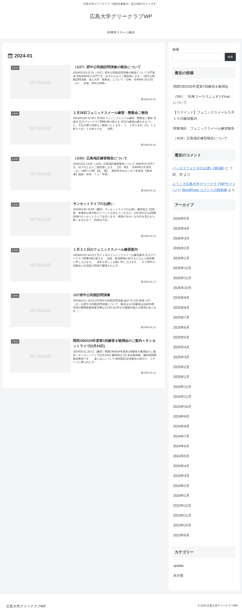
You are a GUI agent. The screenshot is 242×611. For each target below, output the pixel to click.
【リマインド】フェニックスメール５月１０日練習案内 (203, 115)
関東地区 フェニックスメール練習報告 (203, 128)
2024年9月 (181, 416)
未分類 (178, 575)
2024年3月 (181, 476)
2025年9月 (181, 298)
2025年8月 (181, 308)
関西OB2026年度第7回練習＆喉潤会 (200, 86)
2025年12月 (182, 268)
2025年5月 (181, 337)
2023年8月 (181, 535)
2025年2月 (181, 367)
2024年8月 (181, 426)
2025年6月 (181, 327)
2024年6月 (181, 446)
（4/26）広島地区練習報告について (200, 138)
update (178, 566)
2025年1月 (181, 377)
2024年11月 (182, 397)
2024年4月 (181, 466)
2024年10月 (182, 407)
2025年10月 (182, 288)
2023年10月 (182, 525)
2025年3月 (181, 357)
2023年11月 (182, 515)
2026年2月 (181, 248)
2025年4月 (181, 347)
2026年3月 (181, 238)
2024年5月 (181, 456)
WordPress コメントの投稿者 (204, 190)
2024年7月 (181, 436)
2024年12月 (182, 387)
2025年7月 (181, 317)
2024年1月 (181, 495)
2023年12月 (182, 505)
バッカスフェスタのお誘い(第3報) (198, 168)
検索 (175, 49)
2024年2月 (181, 486)
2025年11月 (182, 278)
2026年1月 (181, 258)
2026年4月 (181, 228)
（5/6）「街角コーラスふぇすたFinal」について (203, 99)
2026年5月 (181, 218)
